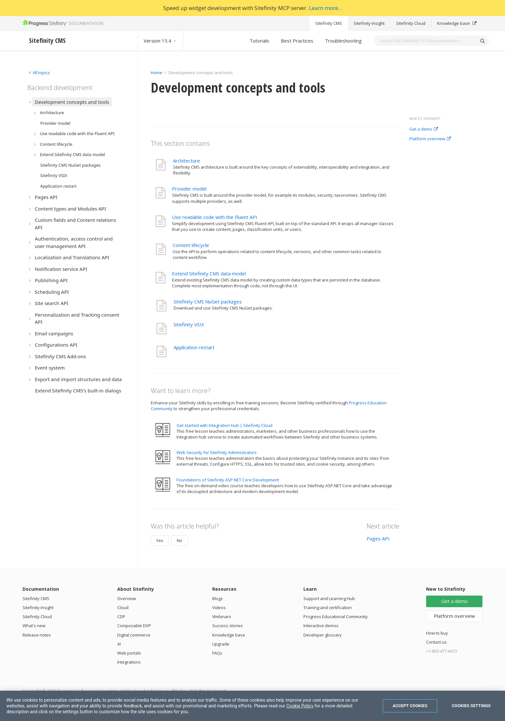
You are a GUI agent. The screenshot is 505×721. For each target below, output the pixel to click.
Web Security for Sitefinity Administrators (216, 452)
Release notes (37, 635)
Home (156, 72)
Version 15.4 (160, 40)
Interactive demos (320, 625)
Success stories (227, 625)
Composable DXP (134, 625)
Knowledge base (457, 23)
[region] (252, 706)
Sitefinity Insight (369, 23)
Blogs (217, 598)
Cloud (123, 607)
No (179, 540)
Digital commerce (133, 635)
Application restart (194, 347)
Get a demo (423, 129)
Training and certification (327, 607)
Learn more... (325, 8)
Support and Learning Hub (329, 598)
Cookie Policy (299, 705)
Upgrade (220, 644)
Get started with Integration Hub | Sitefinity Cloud (224, 425)
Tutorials (259, 40)
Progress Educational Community (335, 616)
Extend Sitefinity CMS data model (209, 273)
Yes (159, 540)
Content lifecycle (191, 245)
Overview (126, 598)
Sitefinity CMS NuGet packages (208, 301)
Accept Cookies (410, 705)
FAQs (217, 653)
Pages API (378, 538)
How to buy (437, 633)
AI (119, 644)
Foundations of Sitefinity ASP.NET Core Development (227, 480)
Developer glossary (322, 635)
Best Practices (297, 40)
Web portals (129, 653)
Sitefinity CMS (328, 23)
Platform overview (430, 139)
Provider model (189, 188)
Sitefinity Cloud (410, 23)
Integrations (129, 662)
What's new (34, 625)
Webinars (221, 616)
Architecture (186, 160)
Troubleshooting (343, 40)
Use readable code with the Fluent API (214, 217)
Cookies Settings (471, 705)
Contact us (436, 642)
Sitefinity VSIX (189, 324)
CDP (121, 616)
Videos (219, 607)
